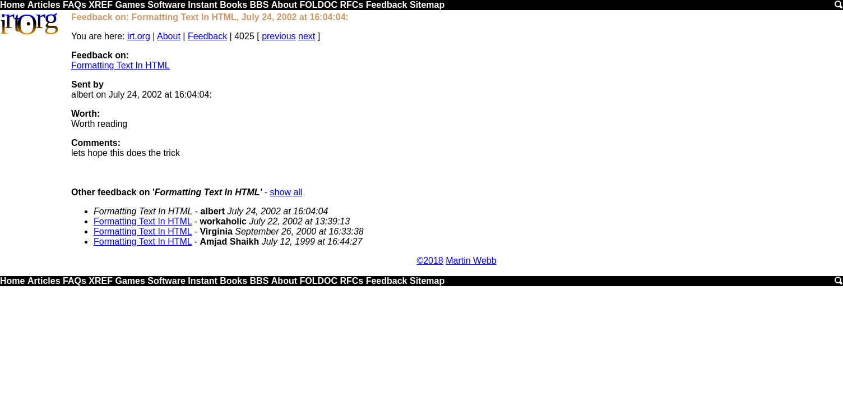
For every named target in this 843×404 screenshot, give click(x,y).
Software (166, 5)
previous (278, 36)
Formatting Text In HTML (120, 65)
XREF (101, 5)
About (284, 5)
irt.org (138, 36)
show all (286, 192)
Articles (44, 5)
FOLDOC (318, 5)
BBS (259, 5)
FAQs (74, 5)
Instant (202, 5)
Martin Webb (471, 260)
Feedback (386, 5)
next (306, 36)
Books (233, 5)
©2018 (429, 260)
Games (130, 5)
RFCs (351, 5)
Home (12, 5)
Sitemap (427, 5)
